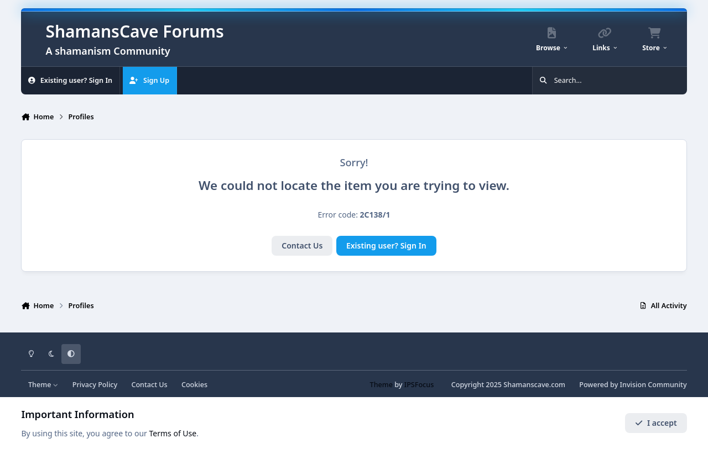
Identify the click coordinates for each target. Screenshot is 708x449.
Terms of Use (173, 433)
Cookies (194, 384)
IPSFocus (419, 384)
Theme (43, 384)
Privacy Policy (94, 384)
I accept (656, 423)
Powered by (632, 384)
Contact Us (302, 245)
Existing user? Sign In (386, 245)
